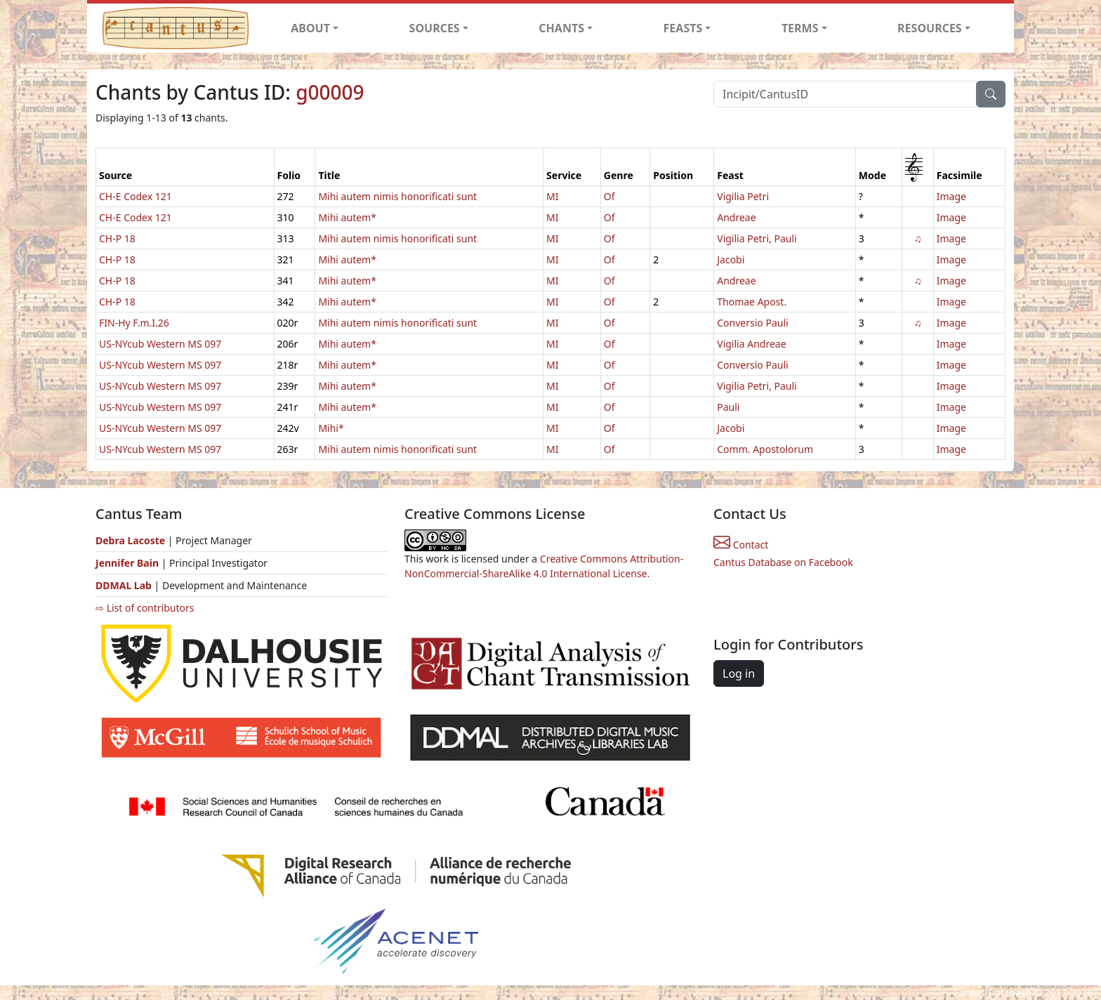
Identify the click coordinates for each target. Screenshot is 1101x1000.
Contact (740, 544)
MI (552, 196)
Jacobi (730, 259)
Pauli (728, 407)
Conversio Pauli (752, 322)
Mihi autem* (347, 217)
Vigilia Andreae (751, 343)
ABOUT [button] (310, 28)
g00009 (330, 92)
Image (951, 196)
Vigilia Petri (743, 196)
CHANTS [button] (561, 28)
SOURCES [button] (434, 28)
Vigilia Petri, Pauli (756, 238)
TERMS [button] (800, 28)
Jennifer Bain (128, 563)
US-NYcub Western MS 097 (160, 343)
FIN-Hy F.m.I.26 (134, 322)
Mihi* (330, 428)
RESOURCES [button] (929, 28)
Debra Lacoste (130, 540)
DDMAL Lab (123, 585)
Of (609, 196)
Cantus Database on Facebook (783, 562)
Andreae (736, 217)
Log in (739, 673)
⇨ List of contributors (144, 607)
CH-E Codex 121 (135, 196)
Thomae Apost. (751, 301)
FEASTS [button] (683, 28)
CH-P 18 (117, 238)
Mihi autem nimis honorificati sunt (397, 196)
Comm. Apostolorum (765, 449)
